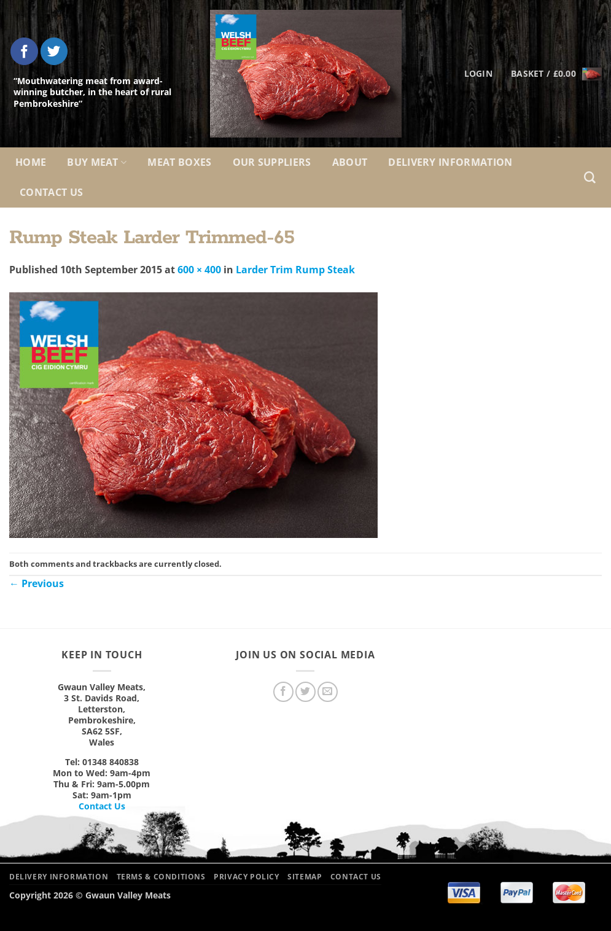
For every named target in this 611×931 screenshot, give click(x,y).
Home (30, 162)
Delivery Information (450, 162)
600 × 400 (199, 269)
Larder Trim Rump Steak (295, 269)
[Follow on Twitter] (54, 51)
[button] (556, 74)
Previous (36, 583)
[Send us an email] (327, 692)
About (350, 162)
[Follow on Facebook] (24, 51)
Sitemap (304, 876)
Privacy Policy (246, 876)
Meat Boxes (179, 162)
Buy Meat (96, 162)
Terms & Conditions (161, 876)
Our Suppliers (272, 162)
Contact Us (51, 192)
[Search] (590, 178)
